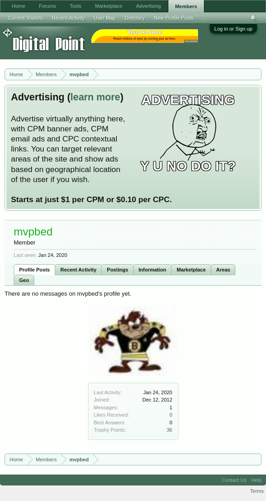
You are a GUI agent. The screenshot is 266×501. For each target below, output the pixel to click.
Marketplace (191, 269)
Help (256, 480)
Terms (257, 491)
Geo (24, 280)
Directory (135, 18)
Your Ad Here (191, 41)
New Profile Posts (173, 18)
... (205, 18)
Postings (117, 269)
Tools (76, 6)
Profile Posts (34, 269)
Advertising (148, 6)
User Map (105, 18)
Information (153, 269)
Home (18, 6)
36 (169, 430)
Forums (47, 6)
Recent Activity (78, 269)
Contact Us (234, 480)
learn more (95, 97)
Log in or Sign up (233, 28)
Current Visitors (25, 18)
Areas (223, 269)
